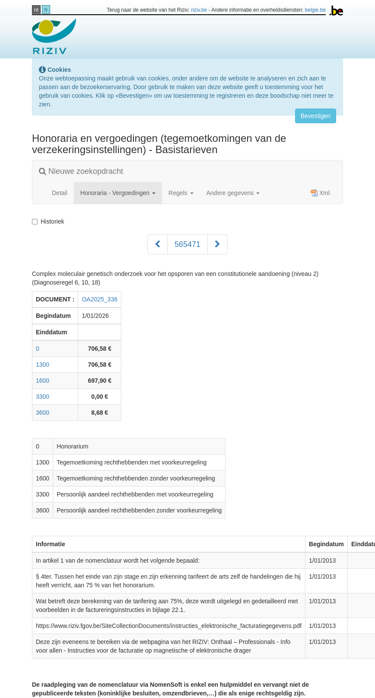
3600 (42, 412)
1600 (42, 380)
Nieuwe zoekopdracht (81, 171)
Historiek (49, 221)
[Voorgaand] (157, 244)
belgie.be (315, 10)
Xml (320, 192)
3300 (42, 396)
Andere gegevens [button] (233, 192)
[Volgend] (217, 244)
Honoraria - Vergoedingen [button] (118, 192)
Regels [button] (180, 192)
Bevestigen (316, 115)
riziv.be (199, 10)
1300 (42, 364)
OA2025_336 (100, 299)
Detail (59, 192)
